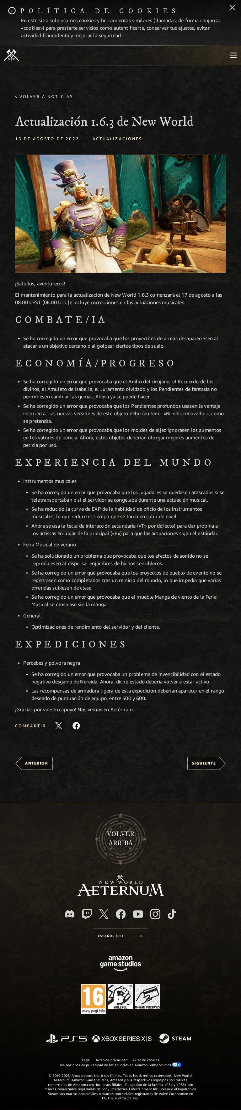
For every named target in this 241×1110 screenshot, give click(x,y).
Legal (86, 1060)
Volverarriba (120, 838)
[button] (120, 214)
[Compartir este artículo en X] (58, 725)
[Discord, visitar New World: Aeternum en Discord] (70, 914)
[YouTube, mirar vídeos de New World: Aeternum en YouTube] (138, 914)
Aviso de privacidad (111, 1060)
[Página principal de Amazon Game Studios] (120, 964)
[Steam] (176, 1039)
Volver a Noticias (46, 96)
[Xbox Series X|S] (122, 1039)
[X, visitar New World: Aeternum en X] (104, 914)
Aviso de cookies (145, 1060)
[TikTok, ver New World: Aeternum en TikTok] (172, 914)
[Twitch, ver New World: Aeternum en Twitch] (87, 914)
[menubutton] (233, 55)
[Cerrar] (232, 8)
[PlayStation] (66, 1039)
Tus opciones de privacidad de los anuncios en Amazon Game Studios (121, 1064)
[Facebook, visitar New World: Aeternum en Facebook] (121, 914)
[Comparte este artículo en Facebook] (76, 725)
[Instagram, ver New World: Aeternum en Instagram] (155, 914)
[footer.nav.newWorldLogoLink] (121, 894)
